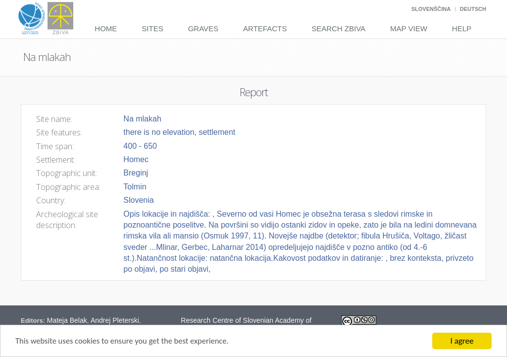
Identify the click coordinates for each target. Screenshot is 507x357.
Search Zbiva (338, 28)
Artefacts (265, 28)
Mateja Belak (67, 320)
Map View (408, 28)
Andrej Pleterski (115, 320)
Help (461, 28)
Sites (152, 28)
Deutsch (473, 9)
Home (106, 28)
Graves (203, 28)
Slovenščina (431, 9)
